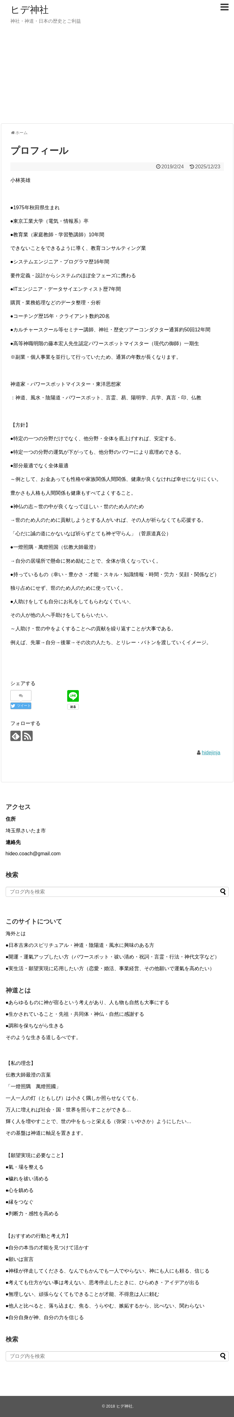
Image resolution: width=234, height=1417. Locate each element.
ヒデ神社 (29, 9)
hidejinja (211, 752)
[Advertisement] (117, 71)
